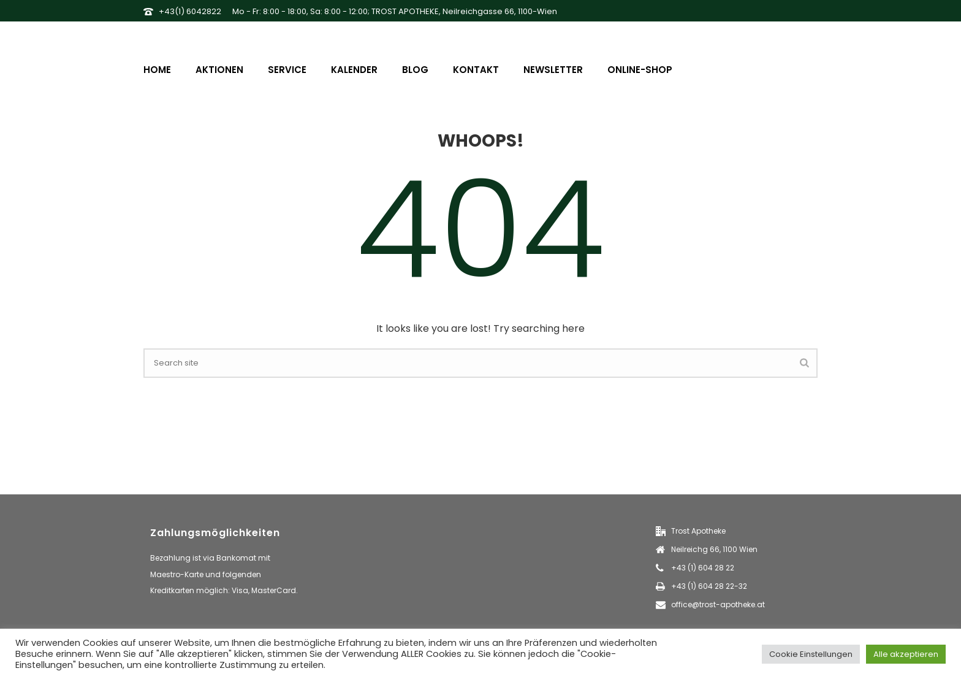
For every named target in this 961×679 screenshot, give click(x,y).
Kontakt (476, 69)
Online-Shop (639, 69)
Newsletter (553, 69)
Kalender (354, 69)
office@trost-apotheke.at (718, 604)
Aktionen (219, 69)
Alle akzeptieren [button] (905, 654)
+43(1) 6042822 (190, 11)
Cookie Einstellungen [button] (811, 654)
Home (157, 69)
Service (287, 69)
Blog (415, 69)
